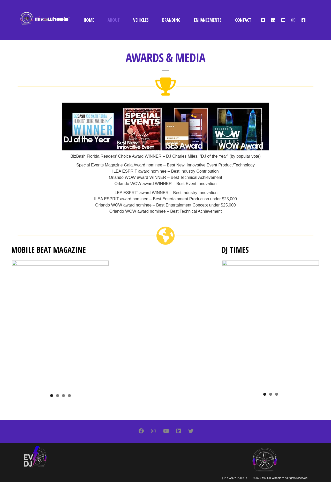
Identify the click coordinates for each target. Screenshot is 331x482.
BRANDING (171, 20)
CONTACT (243, 20)
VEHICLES (141, 20)
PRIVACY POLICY (235, 477)
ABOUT (114, 20)
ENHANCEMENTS (208, 20)
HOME (89, 20)
